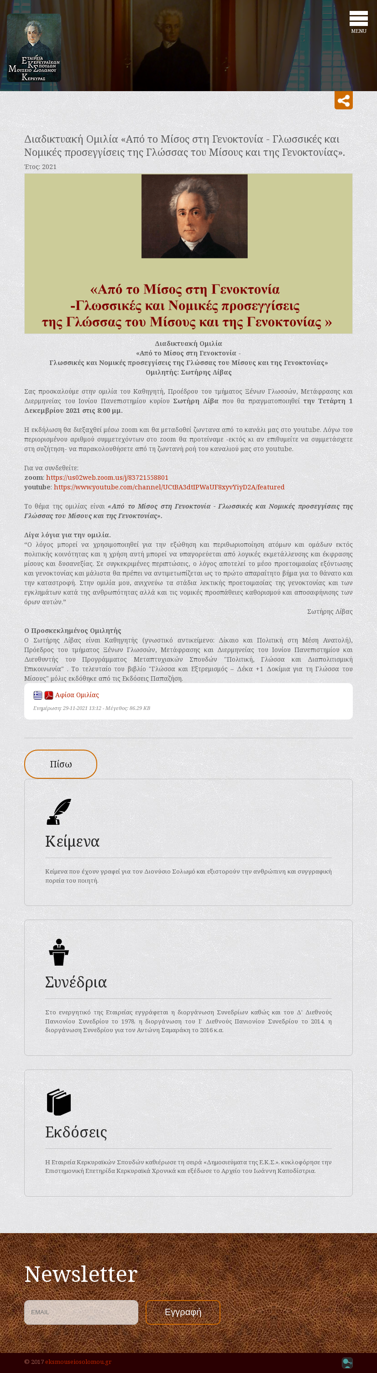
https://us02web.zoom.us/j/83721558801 (107, 477)
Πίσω (61, 764)
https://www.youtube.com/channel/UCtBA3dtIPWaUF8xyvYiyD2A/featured (169, 487)
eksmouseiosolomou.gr (78, 1362)
